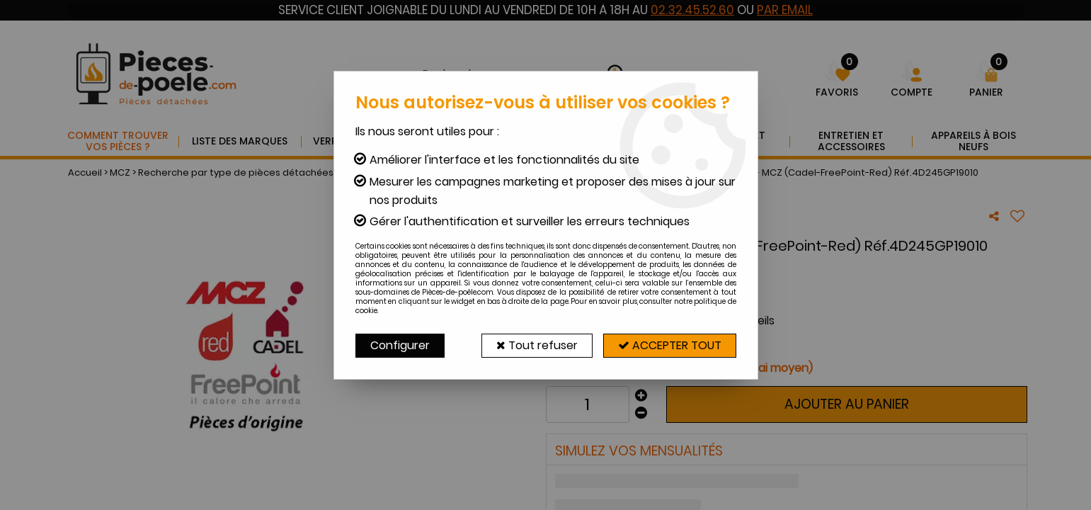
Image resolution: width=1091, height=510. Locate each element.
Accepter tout (669, 345)
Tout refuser (537, 345)
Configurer (400, 345)
